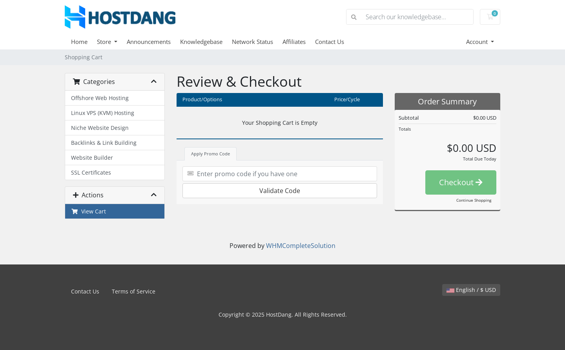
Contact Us (329, 42)
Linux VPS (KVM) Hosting (102, 113)
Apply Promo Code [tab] (210, 154)
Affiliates (294, 42)
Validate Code (279, 190)
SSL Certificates (91, 172)
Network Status (252, 42)
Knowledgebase (201, 42)
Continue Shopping (473, 200)
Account (477, 42)
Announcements (149, 42)
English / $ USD (471, 289)
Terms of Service (133, 291)
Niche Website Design (100, 127)
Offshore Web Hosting (100, 98)
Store (105, 42)
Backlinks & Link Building (104, 142)
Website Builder (92, 157)
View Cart (88, 211)
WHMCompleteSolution (300, 245)
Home (79, 42)
